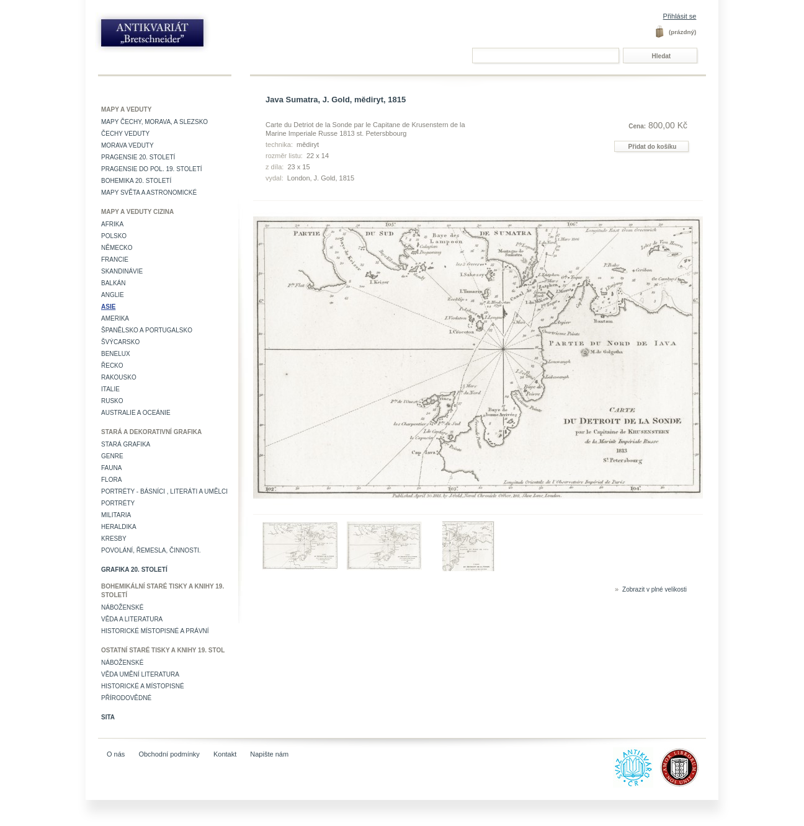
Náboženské (122, 607)
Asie (108, 306)
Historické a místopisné (142, 686)
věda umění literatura (140, 674)
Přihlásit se (680, 16)
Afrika (112, 224)
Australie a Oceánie (136, 412)
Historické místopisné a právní (155, 631)
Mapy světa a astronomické (149, 192)
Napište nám (269, 754)
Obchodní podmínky (168, 754)
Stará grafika (125, 444)
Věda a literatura (132, 619)
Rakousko (118, 377)
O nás (116, 754)
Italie (110, 389)
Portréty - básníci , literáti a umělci (164, 491)
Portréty (118, 503)
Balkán (113, 283)
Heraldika (118, 526)
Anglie (112, 294)
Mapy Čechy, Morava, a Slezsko (154, 121)
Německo (117, 247)
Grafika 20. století (134, 569)
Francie (114, 259)
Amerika (115, 318)
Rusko (112, 400)
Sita (108, 717)
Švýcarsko (120, 342)
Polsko (114, 236)
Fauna (111, 467)
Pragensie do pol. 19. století (151, 169)
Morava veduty (127, 145)
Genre (112, 456)
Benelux (115, 353)
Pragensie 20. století (138, 157)
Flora (111, 479)
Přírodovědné (126, 698)
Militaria (116, 515)
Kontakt (224, 754)
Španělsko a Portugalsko (146, 330)
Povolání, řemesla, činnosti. (151, 550)
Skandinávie (122, 271)
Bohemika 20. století (136, 180)
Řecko (112, 365)
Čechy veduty (125, 133)
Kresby (114, 538)
